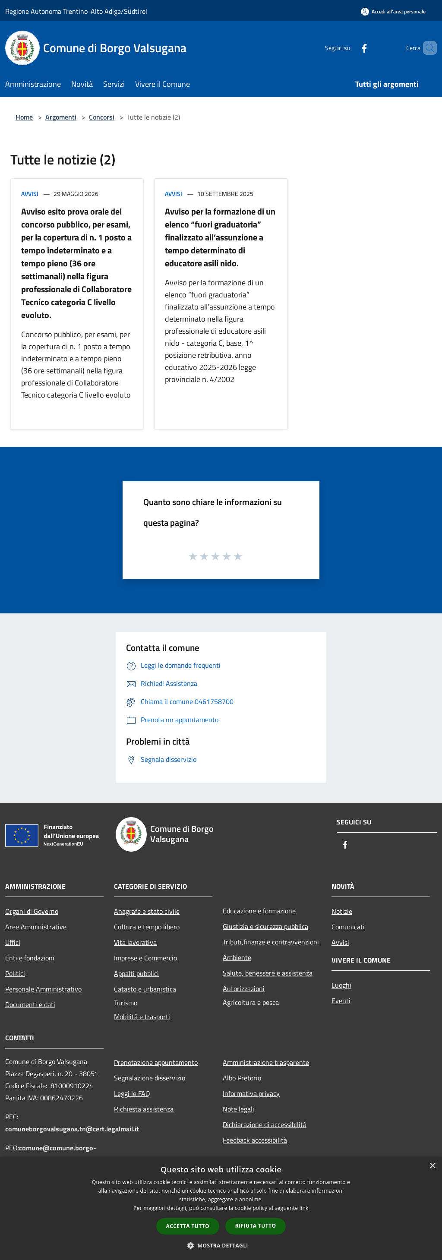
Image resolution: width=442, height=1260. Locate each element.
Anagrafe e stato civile (147, 911)
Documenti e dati (30, 1004)
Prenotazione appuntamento (156, 1062)
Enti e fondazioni (29, 958)
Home (24, 117)
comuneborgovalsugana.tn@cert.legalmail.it (72, 1129)
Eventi (341, 1000)
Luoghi (341, 985)
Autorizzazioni (244, 988)
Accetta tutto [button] (187, 1226)
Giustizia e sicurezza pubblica (265, 926)
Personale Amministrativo (43, 989)
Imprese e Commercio (145, 958)
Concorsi (101, 117)
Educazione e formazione (259, 911)
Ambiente (237, 957)
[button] (221, 1245)
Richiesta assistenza (144, 1109)
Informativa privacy (251, 1093)
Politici (15, 973)
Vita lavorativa (135, 942)
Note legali (238, 1109)
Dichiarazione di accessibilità (264, 1124)
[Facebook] (349, 48)
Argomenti (60, 117)
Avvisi (29, 193)
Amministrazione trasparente (266, 1062)
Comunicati (348, 927)
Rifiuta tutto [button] (255, 1225)
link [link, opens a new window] (304, 1208)
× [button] (432, 1166)
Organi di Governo (31, 911)
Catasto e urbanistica (145, 989)
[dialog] (221, 1208)
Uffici (12, 942)
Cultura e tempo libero (147, 927)
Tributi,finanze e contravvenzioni (271, 942)
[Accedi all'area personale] (393, 11)
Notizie (342, 911)
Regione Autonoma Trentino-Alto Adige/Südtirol (76, 11)
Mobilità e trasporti (142, 1016)
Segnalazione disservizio (149, 1078)
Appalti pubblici (136, 973)
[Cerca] (426, 48)
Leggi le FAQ (132, 1093)
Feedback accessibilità (255, 1140)
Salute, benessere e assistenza (268, 973)
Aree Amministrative (35, 927)
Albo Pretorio (242, 1078)
